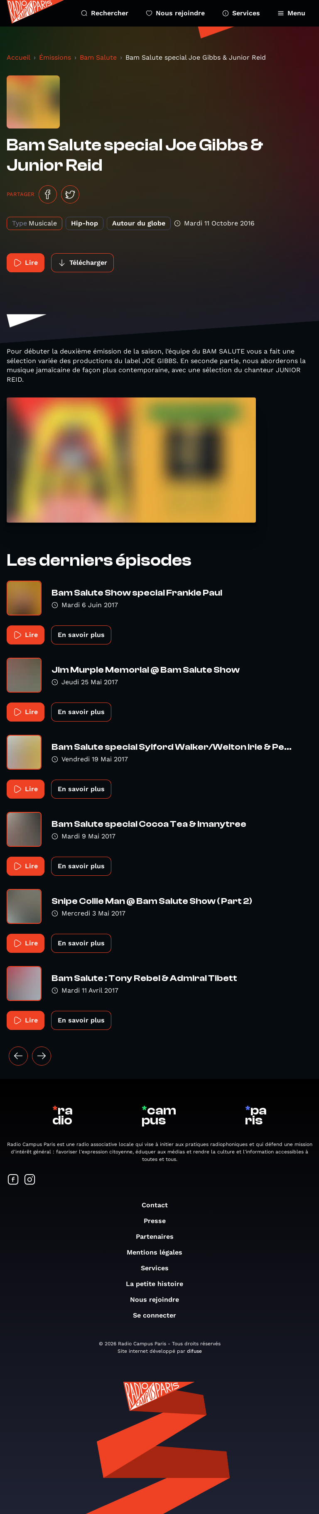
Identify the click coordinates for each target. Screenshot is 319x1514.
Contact (159, 1205)
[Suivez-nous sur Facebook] (13, 1180)
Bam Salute (98, 57)
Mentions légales (159, 1252)
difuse (194, 1351)
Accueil (18, 57)
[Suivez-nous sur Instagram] (30, 1180)
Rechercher (104, 13)
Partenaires (159, 1236)
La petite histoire (158, 1284)
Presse (159, 1221)
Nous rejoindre (175, 13)
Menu (291, 13)
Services (241, 13)
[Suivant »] (41, 1056)
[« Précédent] (18, 1056)
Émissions (55, 57)
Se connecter (158, 1315)
